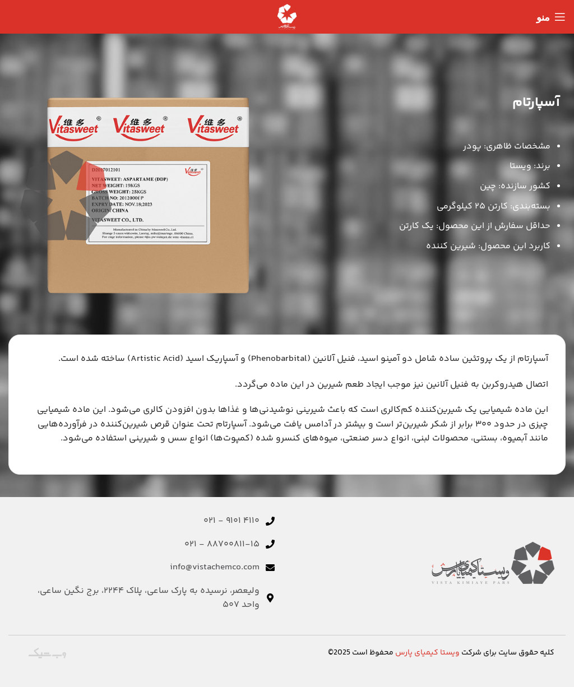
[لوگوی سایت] (287, 17)
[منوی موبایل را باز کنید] (551, 17)
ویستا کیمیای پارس (427, 653)
